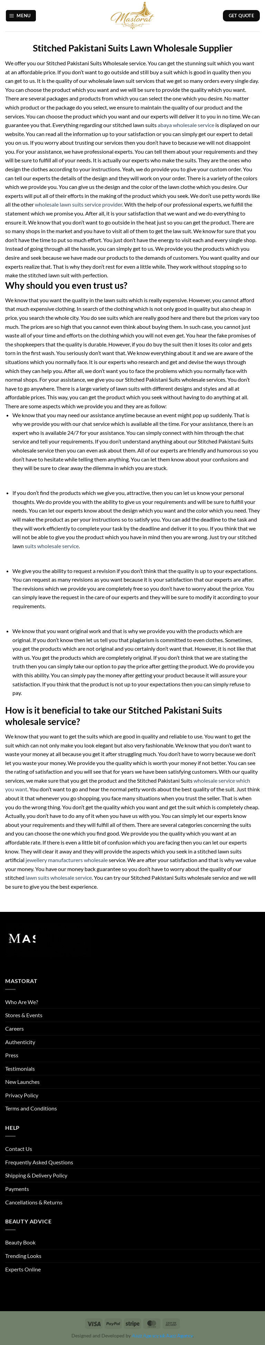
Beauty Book (20, 1242)
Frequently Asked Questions (39, 1162)
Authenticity (20, 1042)
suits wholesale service (52, 546)
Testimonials (20, 1068)
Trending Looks (23, 1255)
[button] (21, 15)
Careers (14, 1028)
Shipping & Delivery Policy (36, 1175)
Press (11, 1055)
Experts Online (23, 1269)
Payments (17, 1188)
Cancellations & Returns (33, 1202)
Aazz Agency (179, 1335)
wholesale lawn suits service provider (78, 204)
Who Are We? (21, 1002)
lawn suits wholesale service (59, 877)
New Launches (22, 1081)
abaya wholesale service (186, 125)
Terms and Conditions (31, 1108)
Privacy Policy (21, 1095)
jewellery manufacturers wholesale (66, 860)
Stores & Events (23, 1015)
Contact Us (18, 1148)
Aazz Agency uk (148, 1335)
